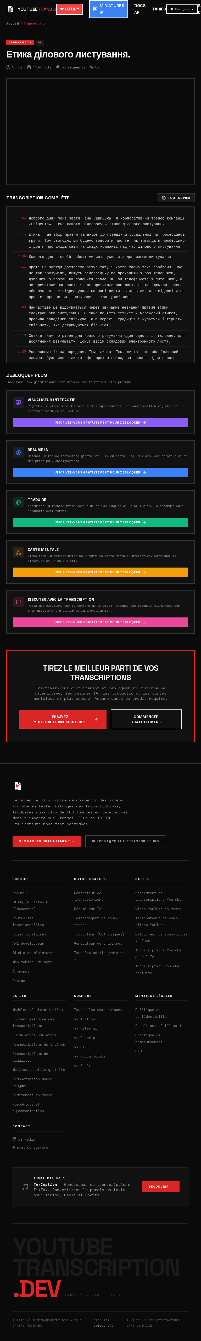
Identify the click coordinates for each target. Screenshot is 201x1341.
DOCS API (140, 9)
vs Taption (84, 1019)
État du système (30, 1147)
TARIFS (159, 9)
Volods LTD (104, 1325)
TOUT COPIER (176, 198)
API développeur (28, 943)
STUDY (69, 9)
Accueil (12, 23)
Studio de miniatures (33, 952)
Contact (20, 980)
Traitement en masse (32, 1094)
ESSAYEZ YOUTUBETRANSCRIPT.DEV (66, 719)
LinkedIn (24, 1139)
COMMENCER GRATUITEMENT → (47, 841)
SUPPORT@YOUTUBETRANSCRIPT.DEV (126, 841)
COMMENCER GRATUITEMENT (146, 719)
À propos (21, 971)
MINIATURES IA (108, 9)
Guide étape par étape (35, 1035)
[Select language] (182, 9)
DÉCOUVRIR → (161, 1186)
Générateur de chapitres (98, 943)
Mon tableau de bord (32, 961)
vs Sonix (82, 1065)
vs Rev (80, 1047)
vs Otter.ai (85, 1028)
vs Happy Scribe (89, 1056)
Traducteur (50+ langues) (99, 934)
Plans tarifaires (29, 934)
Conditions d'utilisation (160, 1025)
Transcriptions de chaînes (39, 1044)
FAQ (138, 1051)
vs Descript (85, 1037)
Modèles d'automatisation (38, 1009)
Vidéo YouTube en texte (158, 908)
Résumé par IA (87, 908)
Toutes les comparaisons (98, 1009)
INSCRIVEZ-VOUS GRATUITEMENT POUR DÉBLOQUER (100, 422)
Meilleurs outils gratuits (39, 1069)
